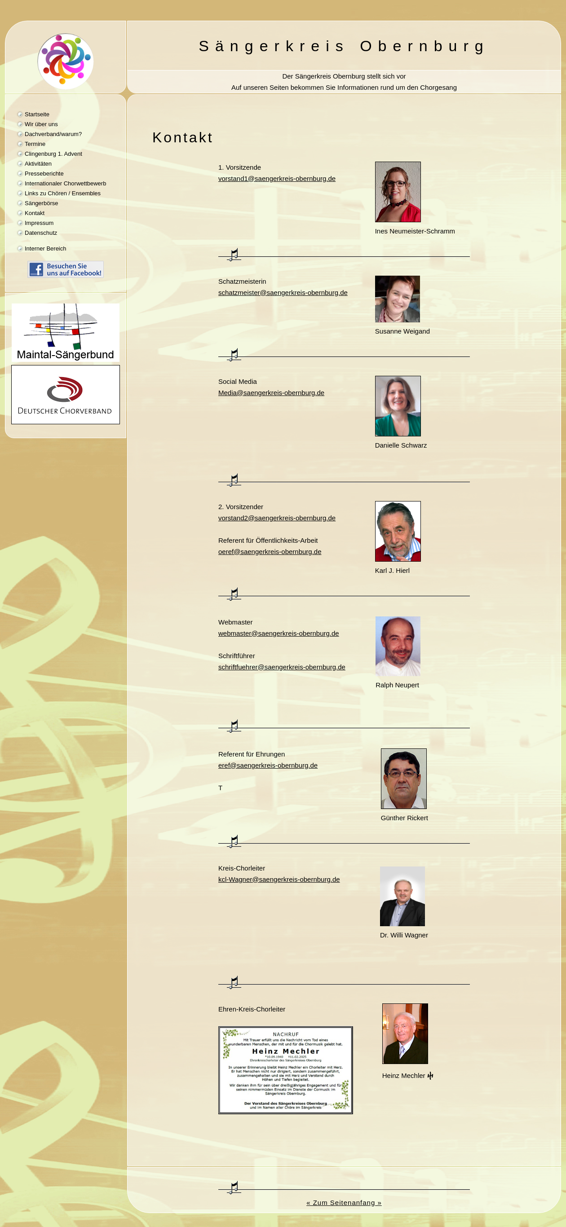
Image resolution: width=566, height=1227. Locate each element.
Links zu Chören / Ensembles (63, 193)
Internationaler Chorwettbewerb (65, 183)
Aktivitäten (38, 163)
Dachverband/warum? (53, 134)
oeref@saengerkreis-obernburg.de (270, 551)
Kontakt (34, 213)
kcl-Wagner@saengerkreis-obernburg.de (279, 879)
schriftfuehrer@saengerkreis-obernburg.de (281, 667)
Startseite (37, 114)
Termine (35, 144)
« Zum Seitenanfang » (344, 1202)
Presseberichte (44, 173)
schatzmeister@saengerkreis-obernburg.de (283, 292)
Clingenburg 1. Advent (53, 153)
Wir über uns (41, 124)
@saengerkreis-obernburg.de (271, 392)
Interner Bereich (45, 248)
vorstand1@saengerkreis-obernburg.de (277, 178)
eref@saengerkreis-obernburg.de (268, 765)
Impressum (39, 223)
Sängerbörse (41, 203)
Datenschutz (41, 232)
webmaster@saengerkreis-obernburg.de (278, 633)
